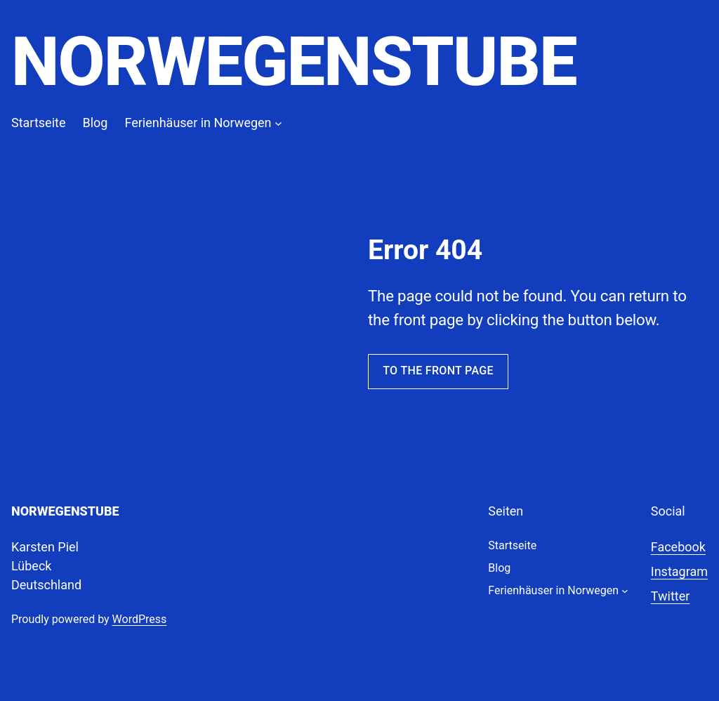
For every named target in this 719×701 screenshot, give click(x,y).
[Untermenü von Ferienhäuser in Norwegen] (278, 122)
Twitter (670, 596)
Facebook (678, 546)
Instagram (679, 571)
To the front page (438, 370)
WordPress (139, 619)
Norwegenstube (293, 62)
